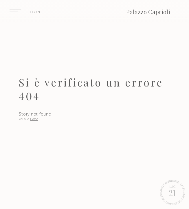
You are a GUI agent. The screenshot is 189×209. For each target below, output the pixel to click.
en (38, 12)
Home (34, 119)
